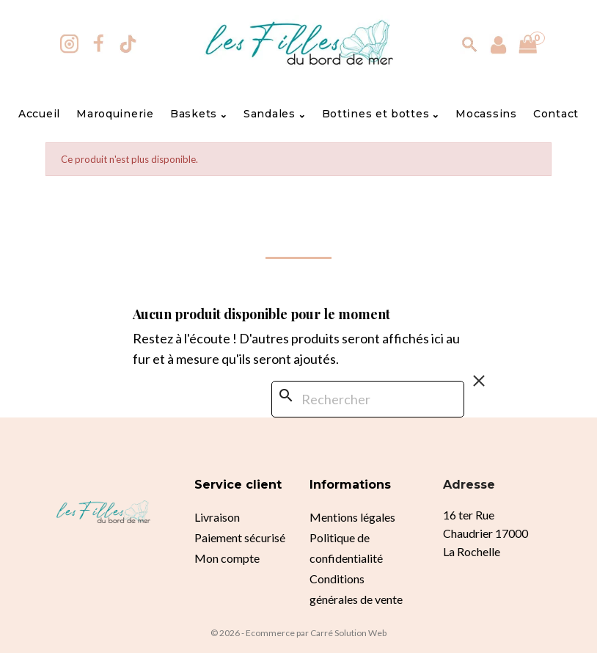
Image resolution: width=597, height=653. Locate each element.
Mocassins (485, 113)
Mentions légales (352, 517)
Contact (556, 113)
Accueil (39, 113)
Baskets (198, 113)
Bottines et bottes (380, 113)
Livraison (217, 517)
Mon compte (227, 558)
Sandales (274, 113)
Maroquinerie (114, 113)
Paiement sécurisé (239, 537)
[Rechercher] (367, 399)
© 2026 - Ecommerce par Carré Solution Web (298, 632)
